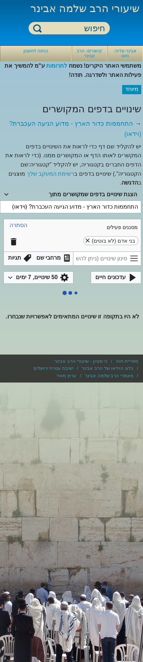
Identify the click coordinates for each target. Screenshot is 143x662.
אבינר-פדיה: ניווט (125, 53)
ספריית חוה (127, 361)
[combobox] (70, 194)
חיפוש (37, 28)
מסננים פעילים (122, 227)
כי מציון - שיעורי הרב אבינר (80, 361)
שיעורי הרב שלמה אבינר (84, 8)
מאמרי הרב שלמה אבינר (109, 375)
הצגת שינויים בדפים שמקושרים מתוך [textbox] (93, 194)
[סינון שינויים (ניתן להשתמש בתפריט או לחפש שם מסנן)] (107, 258)
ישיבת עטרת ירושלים (53, 368)
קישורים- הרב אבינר (89, 53)
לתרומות (56, 66)
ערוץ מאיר (66, 375)
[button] (18, 225)
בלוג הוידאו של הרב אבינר (107, 368)
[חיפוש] (73, 28)
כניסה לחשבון (35, 51)
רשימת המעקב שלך (51, 174)
